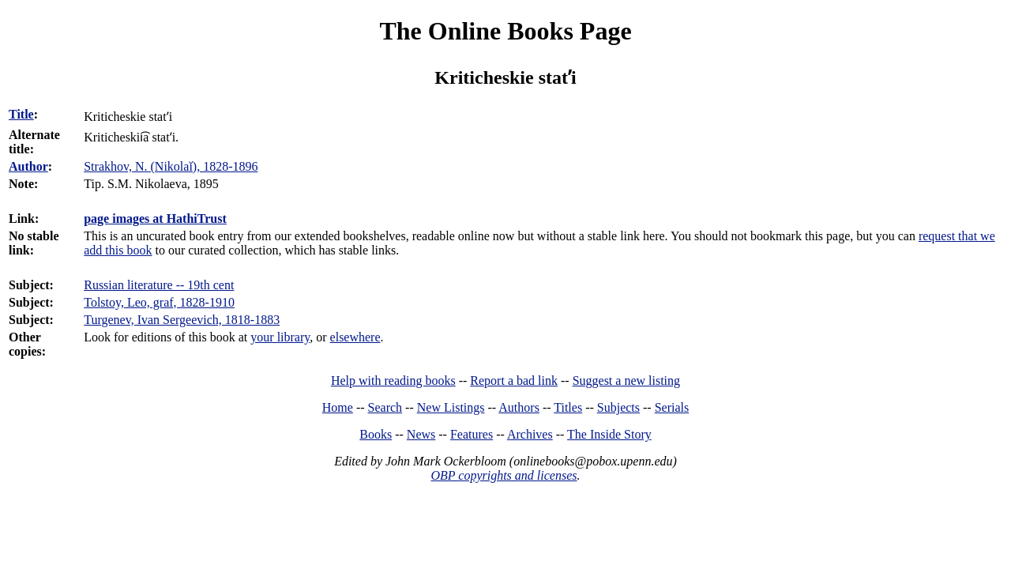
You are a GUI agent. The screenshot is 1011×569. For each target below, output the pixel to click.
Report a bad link (514, 380)
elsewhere (355, 337)
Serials (672, 407)
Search (385, 407)
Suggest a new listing (626, 380)
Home (337, 407)
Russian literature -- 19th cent (159, 285)
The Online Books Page (505, 31)
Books (375, 434)
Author (28, 166)
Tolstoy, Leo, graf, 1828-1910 (159, 302)
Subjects (618, 407)
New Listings (451, 407)
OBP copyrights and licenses (503, 475)
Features (471, 434)
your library (280, 337)
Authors (518, 407)
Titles (568, 407)
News (421, 434)
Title (21, 114)
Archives (530, 434)
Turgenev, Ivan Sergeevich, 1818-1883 (182, 319)
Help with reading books (393, 380)
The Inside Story (609, 434)
